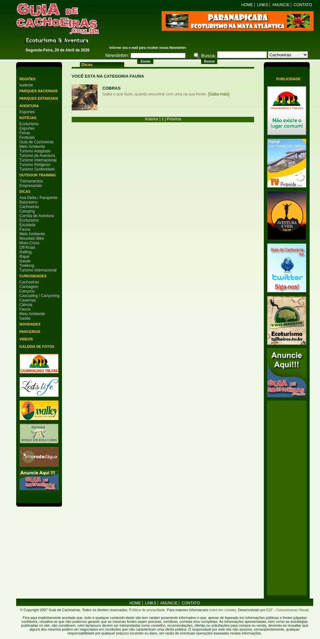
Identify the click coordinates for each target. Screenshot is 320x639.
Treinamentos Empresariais (31, 183)
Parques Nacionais (38, 91)
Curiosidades (32, 276)
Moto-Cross (29, 243)
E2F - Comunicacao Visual (287, 610)
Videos (26, 339)
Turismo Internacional (38, 160)
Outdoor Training (37, 175)
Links (262, 5)
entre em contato (222, 610)
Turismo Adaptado (35, 151)
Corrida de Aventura (36, 216)
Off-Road (27, 247)
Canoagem (28, 286)
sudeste (26, 85)
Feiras (24, 133)
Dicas (24, 191)
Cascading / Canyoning (39, 295)
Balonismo (28, 202)
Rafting (25, 252)
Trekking (26, 265)
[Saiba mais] (218, 94)
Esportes (27, 112)
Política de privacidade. (147, 610)
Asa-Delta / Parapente (38, 197)
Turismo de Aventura (37, 155)
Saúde (25, 261)
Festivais (27, 137)
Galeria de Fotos (36, 346)
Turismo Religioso (34, 164)
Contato (303, 5)
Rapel (24, 256)
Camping (27, 211)
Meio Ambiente (32, 146)
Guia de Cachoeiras (36, 142)
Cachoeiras (29, 206)
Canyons (27, 291)
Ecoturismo (29, 124)
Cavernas (27, 300)
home (135, 603)
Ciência (25, 305)
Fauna (24, 229)
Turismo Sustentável (37, 169)
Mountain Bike (31, 238)
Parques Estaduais (38, 98)
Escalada (27, 225)
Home (247, 5)
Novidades (29, 324)
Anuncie (281, 5)
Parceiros (29, 332)
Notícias (27, 118)
